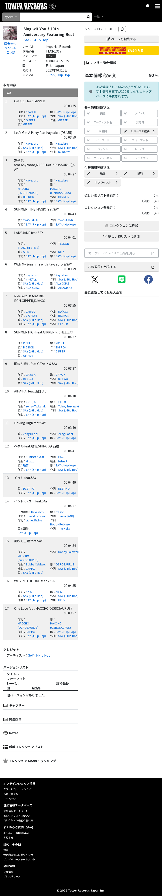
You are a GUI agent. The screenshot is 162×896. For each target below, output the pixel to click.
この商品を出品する (121, 266)
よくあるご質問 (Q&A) (16, 833)
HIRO (61, 600)
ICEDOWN (64, 152)
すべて (9, 17)
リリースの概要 (139, 131)
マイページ (9, 798)
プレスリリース (11, 876)
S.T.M (26, 252)
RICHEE (27, 343)
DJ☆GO (31, 312)
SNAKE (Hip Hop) (28, 248)
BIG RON (28, 197)
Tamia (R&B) (66, 516)
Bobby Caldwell (68, 552)
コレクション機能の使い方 (18, 820)
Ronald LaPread (36, 516)
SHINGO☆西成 (35, 457)
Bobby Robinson (60, 524)
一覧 (97, 16)
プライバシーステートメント (19, 859)
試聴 (139, 173)
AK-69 (29, 592)
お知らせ (8, 837)
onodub (31, 112)
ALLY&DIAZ (62, 283)
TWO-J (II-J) (30, 220)
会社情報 (8, 872)
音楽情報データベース (15, 811)
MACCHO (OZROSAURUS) (28, 191)
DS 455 (60, 512)
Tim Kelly (64, 529)
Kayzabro (32, 143)
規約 (5, 850)
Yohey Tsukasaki (36, 406)
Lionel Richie (34, 520)
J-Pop (50, 75)
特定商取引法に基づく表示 (18, 854)
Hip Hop (64, 75)
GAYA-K (31, 375)
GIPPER (30, 120)
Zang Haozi (30, 434)
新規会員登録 (10, 794)
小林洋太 (31, 279)
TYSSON (63, 244)
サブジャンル (102, 182)
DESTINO (29, 489)
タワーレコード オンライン (18, 789)
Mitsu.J (30, 461)
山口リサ (31, 402)
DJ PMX (30, 569)
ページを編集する (121, 39)
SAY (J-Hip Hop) (37, 39)
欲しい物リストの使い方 (16, 815)
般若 (61, 457)
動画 (102, 173)
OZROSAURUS (65, 564)
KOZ (61, 252)
